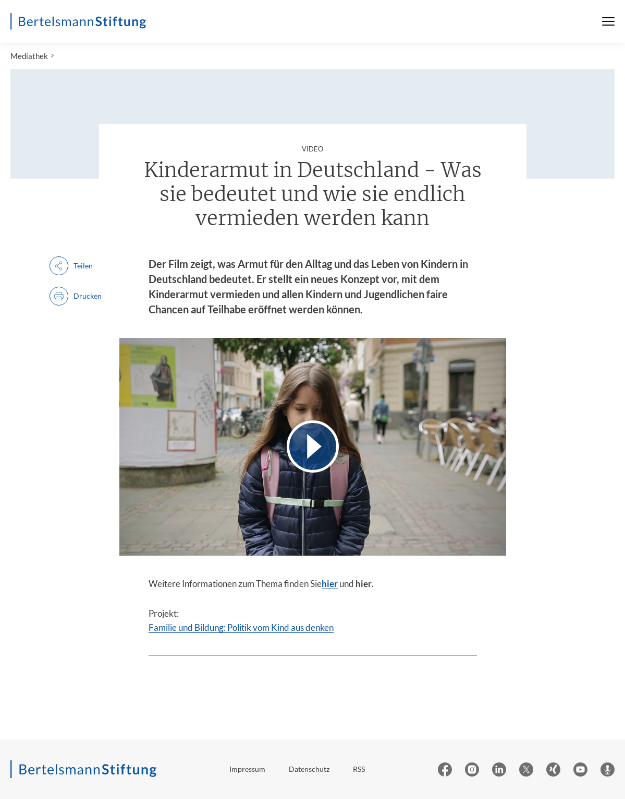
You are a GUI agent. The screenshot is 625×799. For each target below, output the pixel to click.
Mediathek (29, 56)
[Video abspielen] (312, 447)
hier (330, 583)
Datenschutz (309, 769)
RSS (359, 769)
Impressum (247, 769)
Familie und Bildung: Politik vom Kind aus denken (241, 627)
